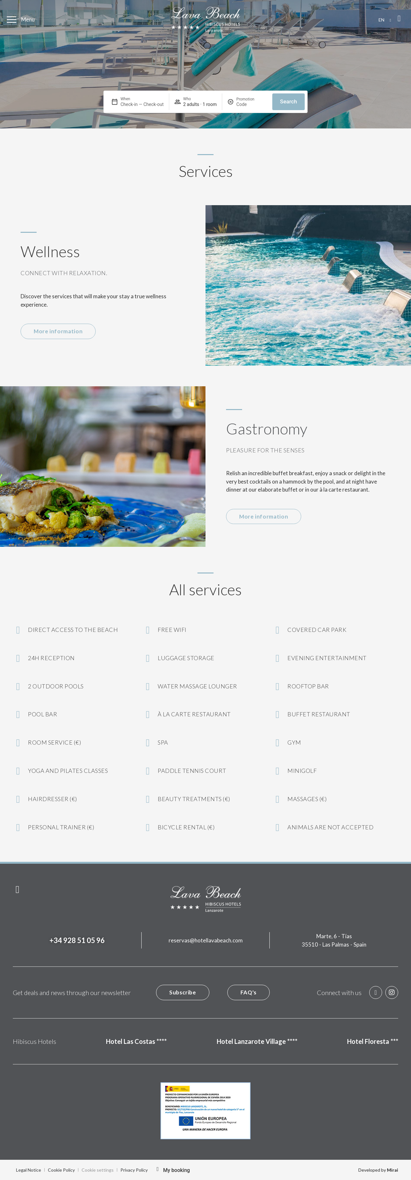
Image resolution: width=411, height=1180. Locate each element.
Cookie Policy (61, 1170)
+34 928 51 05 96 (77, 940)
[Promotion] (251, 104)
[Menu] (11, 19)
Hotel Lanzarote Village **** (257, 1041)
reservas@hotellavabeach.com (206, 940)
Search (288, 101)
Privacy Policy (134, 1170)
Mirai (392, 1170)
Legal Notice (28, 1170)
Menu (28, 19)
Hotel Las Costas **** (136, 1041)
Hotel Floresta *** (372, 1041)
